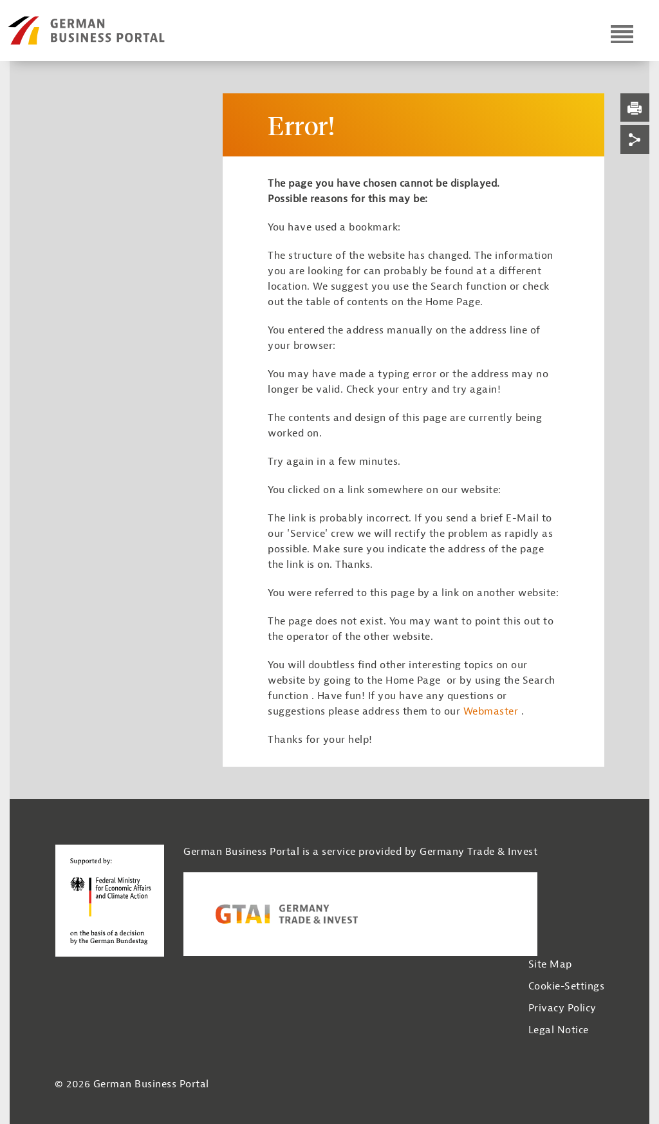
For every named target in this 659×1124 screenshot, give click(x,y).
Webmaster (491, 711)
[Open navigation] (622, 33)
